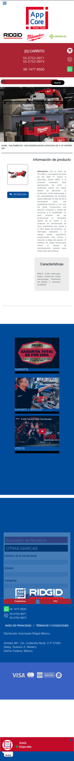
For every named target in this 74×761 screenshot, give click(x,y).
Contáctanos (20, 601)
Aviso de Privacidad (18, 626)
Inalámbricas (16, 146)
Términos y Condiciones (52, 626)
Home (4, 146)
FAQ (55, 601)
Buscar (57, 83)
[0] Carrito (34, 51)
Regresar (18, 194)
